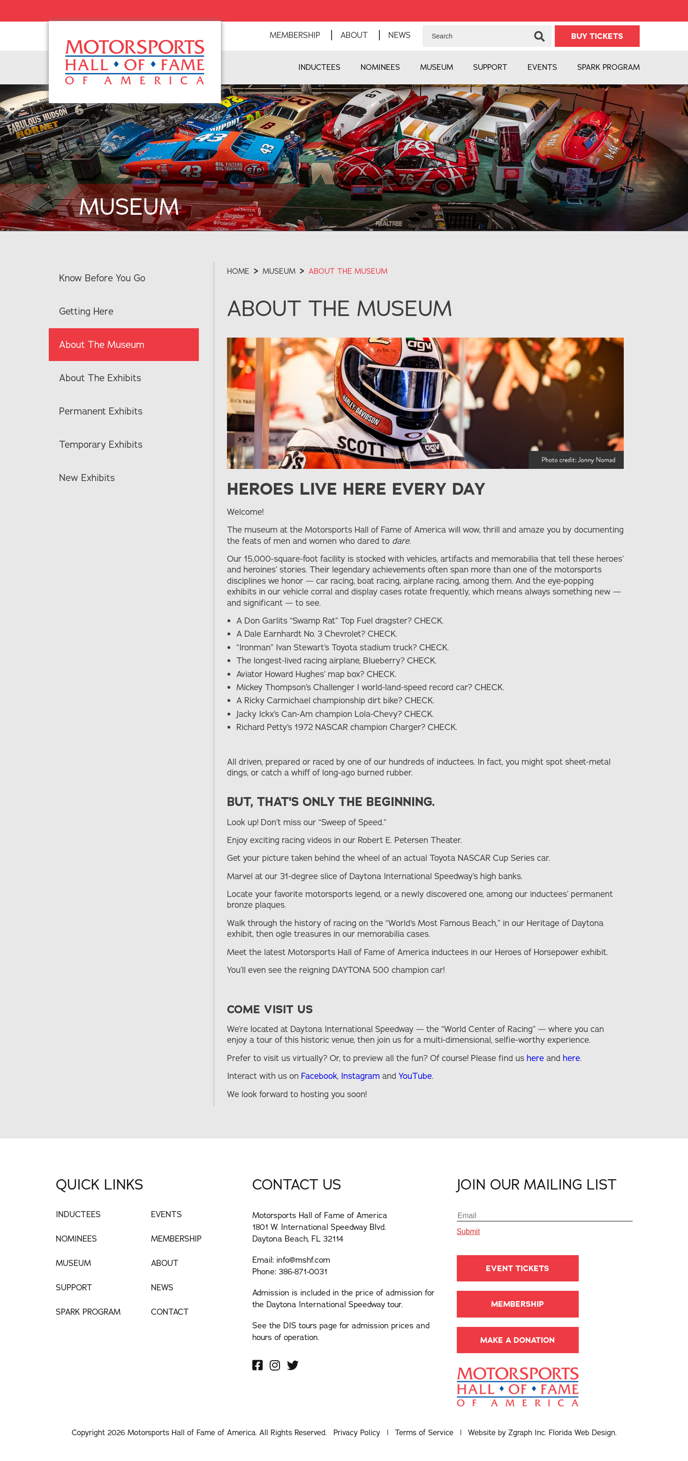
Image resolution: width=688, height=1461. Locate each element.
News (399, 35)
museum (279, 271)
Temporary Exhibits (101, 444)
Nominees (380, 67)
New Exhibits (87, 477)
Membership (295, 35)
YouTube (415, 1075)
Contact (170, 1312)
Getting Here (86, 311)
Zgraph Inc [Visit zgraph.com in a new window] (526, 1432)
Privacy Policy (356, 1432)
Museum (436, 67)
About (354, 35)
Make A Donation (517, 1340)
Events (542, 67)
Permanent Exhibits (101, 411)
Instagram (361, 1075)
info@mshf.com (303, 1260)
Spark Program (608, 67)
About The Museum (101, 344)
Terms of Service (424, 1432)
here (536, 1058)
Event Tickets (517, 1268)
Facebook (319, 1075)
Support (490, 67)
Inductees (319, 67)
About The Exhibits (100, 378)
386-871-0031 (303, 1271)
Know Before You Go (102, 278)
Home (238, 271)
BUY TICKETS (597, 36)
